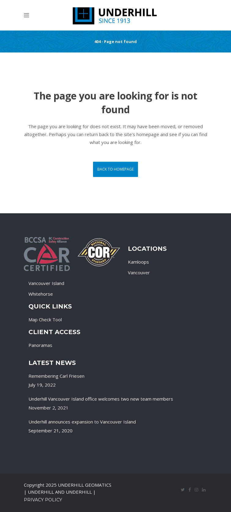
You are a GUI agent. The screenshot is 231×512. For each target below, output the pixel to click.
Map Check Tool (45, 319)
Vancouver (139, 272)
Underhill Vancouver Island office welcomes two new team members (100, 399)
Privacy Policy (43, 500)
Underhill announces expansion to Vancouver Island (82, 422)
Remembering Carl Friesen (56, 376)
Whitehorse (40, 294)
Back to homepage (115, 169)
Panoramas (40, 345)
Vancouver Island (46, 283)
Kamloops (138, 262)
